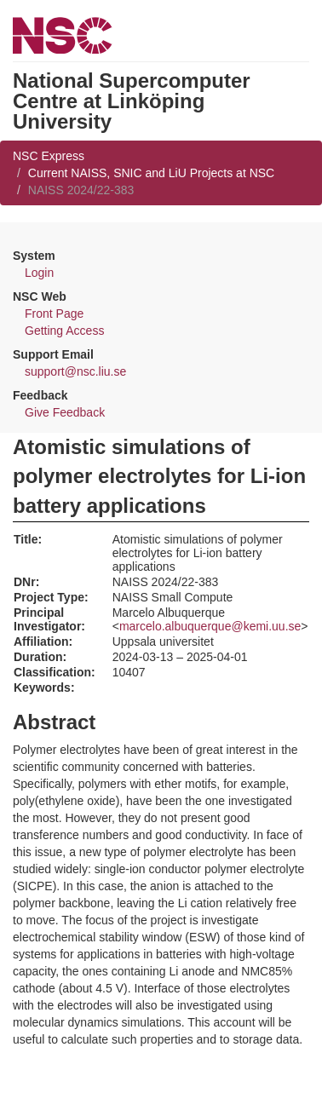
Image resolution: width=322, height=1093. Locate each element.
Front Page (54, 313)
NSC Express (48, 156)
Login (39, 272)
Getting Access (64, 330)
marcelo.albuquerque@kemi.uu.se (210, 626)
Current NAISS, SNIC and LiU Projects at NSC (151, 173)
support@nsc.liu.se (75, 371)
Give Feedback (65, 412)
